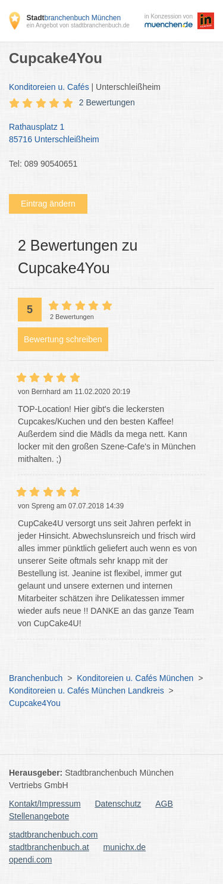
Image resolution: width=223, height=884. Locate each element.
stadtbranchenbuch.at (49, 847)
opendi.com (30, 859)
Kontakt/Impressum (45, 803)
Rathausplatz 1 (105, 134)
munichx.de (124, 847)
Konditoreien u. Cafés (49, 87)
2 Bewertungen (107, 102)
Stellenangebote (39, 816)
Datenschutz (118, 803)
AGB (164, 803)
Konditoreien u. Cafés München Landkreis (86, 690)
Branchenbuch (35, 678)
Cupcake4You (35, 703)
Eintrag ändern (48, 203)
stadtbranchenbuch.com (53, 834)
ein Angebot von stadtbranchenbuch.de (77, 25)
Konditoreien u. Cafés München (135, 678)
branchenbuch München (73, 18)
